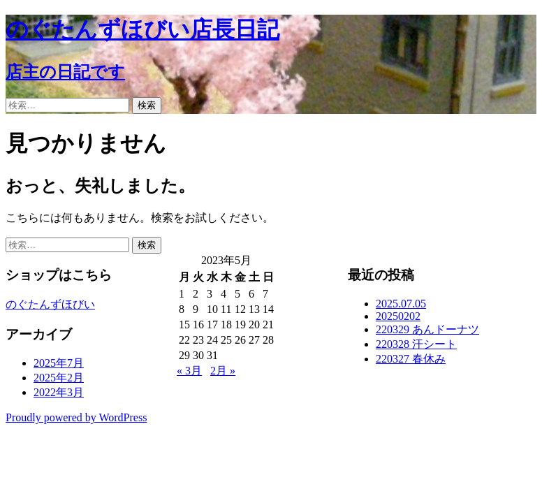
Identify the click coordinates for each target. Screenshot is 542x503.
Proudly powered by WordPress (76, 417)
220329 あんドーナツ (427, 329)
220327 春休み (411, 359)
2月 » (222, 371)
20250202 (398, 316)
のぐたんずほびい (50, 304)
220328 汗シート (416, 344)
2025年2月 (59, 378)
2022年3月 (59, 392)
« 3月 (189, 371)
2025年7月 (59, 363)
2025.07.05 (401, 303)
